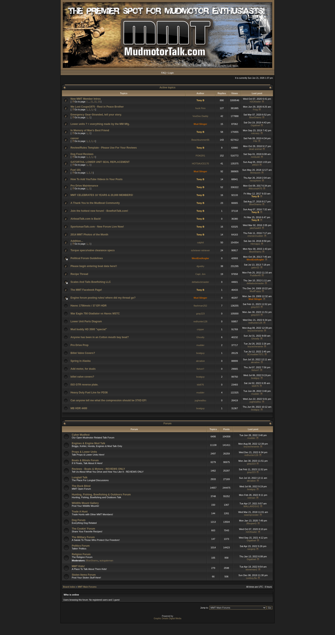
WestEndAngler (200, 258)
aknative (200, 361)
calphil (200, 242)
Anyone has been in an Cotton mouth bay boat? (100, 337)
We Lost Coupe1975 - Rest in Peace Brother (97, 106)
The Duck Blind (81, 486)
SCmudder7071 (255, 354)
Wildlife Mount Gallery (85, 503)
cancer (75, 138)
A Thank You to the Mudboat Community (95, 202)
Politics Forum (81, 545)
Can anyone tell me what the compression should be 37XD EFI (108, 400)
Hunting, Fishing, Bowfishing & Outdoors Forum (101, 494)
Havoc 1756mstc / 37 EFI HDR (89, 305)
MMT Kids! (78, 566)
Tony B (200, 100)
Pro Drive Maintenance (84, 185)
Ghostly (200, 337)
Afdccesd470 (255, 188)
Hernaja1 (255, 243)
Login (171, 73)
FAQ (163, 73)
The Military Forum (83, 537)
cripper (200, 329)
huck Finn (200, 108)
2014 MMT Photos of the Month (89, 234)
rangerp (251, 549)
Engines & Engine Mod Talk (88, 443)
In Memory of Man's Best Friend (90, 130)
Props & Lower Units (84, 451)
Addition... (77, 240)
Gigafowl (255, 125)
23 (99, 102)
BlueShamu (255, 117)
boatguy (200, 353)
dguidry (200, 266)
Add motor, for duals (83, 368)
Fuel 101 (76, 169)
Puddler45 (255, 275)
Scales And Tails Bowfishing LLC (91, 281)
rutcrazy (255, 133)
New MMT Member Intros (86, 98)
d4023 (255, 164)
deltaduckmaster (200, 282)
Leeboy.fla (251, 578)
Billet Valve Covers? (83, 353)
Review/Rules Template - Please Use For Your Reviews (104, 147)
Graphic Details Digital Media (167, 618)
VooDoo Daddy (200, 116)
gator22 (255, 267)
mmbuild (255, 157)
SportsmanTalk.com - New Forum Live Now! (97, 226)
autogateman (106, 560)
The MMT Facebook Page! (86, 289)
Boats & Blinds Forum (85, 460)
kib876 (200, 384)
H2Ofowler (255, 101)
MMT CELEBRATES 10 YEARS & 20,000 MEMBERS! (102, 195)
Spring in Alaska (81, 360)
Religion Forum (81, 554)
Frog (255, 109)
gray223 (255, 307)
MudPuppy (255, 291)
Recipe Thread (79, 274)
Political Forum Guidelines (87, 258)
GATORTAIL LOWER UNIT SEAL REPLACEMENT (100, 162)
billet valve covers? (82, 376)
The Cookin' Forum (83, 528)
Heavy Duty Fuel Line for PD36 (89, 392)
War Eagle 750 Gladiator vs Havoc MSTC (95, 313)
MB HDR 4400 (79, 408)
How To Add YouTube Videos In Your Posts (96, 179)
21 (92, 102)
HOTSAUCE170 (200, 163)
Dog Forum (78, 520)
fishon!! (200, 369)
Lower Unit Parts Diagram (86, 321)
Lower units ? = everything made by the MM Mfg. (100, 124)
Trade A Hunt (80, 511)
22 (95, 102)
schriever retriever (200, 250)
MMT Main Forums (87, 587)
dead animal (255, 149)
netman (251, 497)
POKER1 (200, 155)
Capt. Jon (200, 274)
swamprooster (251, 515)
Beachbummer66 (200, 140)
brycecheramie (255, 330)
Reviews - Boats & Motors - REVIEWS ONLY (98, 468)
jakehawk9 (255, 228)
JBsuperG (251, 523)
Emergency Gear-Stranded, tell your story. (96, 114)
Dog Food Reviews (82, 154)
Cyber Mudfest (81, 434)
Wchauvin (255, 172)
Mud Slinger (200, 124)
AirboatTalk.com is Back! (86, 218)
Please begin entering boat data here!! (94, 266)
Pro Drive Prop (79, 345)
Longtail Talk (79, 477)
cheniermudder (255, 236)
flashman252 (200, 305)
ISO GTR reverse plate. (84, 384)
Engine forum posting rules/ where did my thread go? (103, 297)
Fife (255, 141)
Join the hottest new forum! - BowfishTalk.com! (99, 210)
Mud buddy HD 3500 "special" (89, 329)
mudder (200, 345)
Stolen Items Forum (84, 574)
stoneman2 (251, 569)
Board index (69, 587)
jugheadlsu (200, 400)
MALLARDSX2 (251, 506)
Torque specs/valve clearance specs (93, 250)
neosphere (255, 180)
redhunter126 (200, 321)
